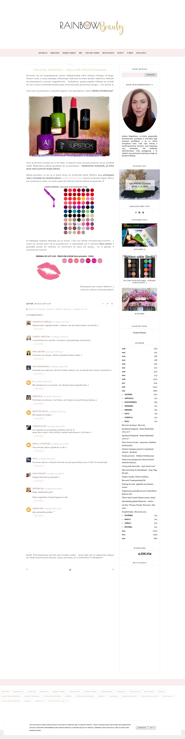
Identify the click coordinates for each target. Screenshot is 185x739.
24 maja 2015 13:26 (56, 426)
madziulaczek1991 (42, 322)
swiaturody (39, 474)
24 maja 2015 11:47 (54, 352)
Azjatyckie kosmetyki (11, 701)
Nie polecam (135, 692)
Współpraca (108, 53)
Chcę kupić (141, 53)
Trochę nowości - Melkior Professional (138, 456)
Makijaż (161, 692)
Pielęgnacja (18, 692)
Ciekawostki (74, 692)
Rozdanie (139, 314)
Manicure (55, 53)
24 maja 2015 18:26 (55, 474)
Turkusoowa (40, 426)
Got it (152, 727)
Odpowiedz (38, 329)
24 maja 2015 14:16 (60, 444)
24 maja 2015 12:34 (52, 396)
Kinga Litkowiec (42, 444)
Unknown (38, 508)
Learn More (141, 727)
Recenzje (43, 53)
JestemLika (38, 489)
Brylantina (39, 352)
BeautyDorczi (40, 411)
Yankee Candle (69, 53)
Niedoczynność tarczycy (58, 701)
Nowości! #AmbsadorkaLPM (133, 480)
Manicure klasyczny (150, 696)
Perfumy (101, 696)
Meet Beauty (168, 696)
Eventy (120, 53)
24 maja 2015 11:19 (61, 322)
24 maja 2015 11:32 (60, 337)
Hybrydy (68, 696)
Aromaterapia (107, 692)
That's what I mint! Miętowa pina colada (138, 498)
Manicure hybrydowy (11, 696)
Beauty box (149, 692)
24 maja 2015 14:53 (46, 459)
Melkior (51, 309)
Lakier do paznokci (37, 309)
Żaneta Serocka (42, 337)
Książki (28, 701)
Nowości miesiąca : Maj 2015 (133, 425)
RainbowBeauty (139, 333)
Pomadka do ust (80, 309)
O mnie (130, 53)
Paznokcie (44, 692)
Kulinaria (113, 696)
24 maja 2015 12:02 (59, 367)
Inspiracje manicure (85, 696)
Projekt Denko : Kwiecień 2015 (134, 512)
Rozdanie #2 (140, 250)
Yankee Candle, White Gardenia (135, 477)
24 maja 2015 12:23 (43, 381)
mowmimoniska (41, 367)
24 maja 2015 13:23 (57, 411)
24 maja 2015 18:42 (53, 489)
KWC (80, 53)
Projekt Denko (93, 53)
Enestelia (38, 396)
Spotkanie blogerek (52, 696)
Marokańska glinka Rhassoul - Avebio (137, 501)
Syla (35, 459)
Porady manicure (129, 696)
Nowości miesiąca (64, 309)
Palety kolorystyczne (72, 178)
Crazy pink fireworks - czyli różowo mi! (138, 466)
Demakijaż (121, 692)
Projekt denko (59, 692)
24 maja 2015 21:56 (52, 508)
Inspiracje (39, 701)
